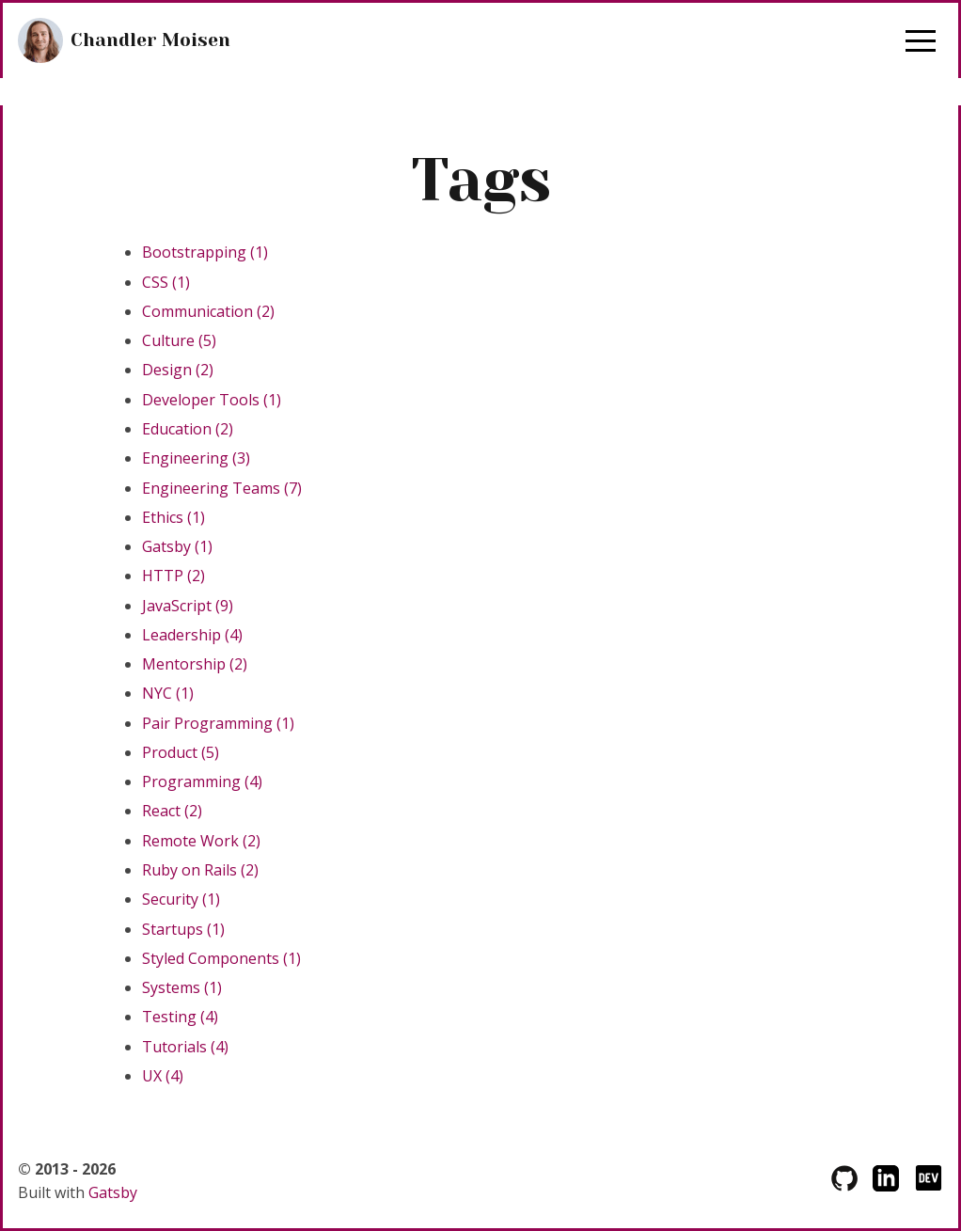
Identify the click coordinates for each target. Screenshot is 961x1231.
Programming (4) (202, 781)
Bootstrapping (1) (205, 252)
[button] (920, 40)
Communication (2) (208, 311)
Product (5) (180, 752)
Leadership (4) (192, 634)
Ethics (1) (173, 517)
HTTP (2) (173, 575)
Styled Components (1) (221, 958)
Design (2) (177, 369)
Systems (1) (182, 987)
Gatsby (112, 1192)
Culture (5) (179, 340)
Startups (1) (183, 929)
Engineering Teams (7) (222, 488)
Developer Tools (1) (211, 399)
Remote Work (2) (201, 840)
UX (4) (162, 1075)
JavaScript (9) (187, 605)
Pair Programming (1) (218, 723)
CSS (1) (166, 282)
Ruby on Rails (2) (200, 870)
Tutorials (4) (185, 1046)
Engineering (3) (196, 458)
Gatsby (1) (177, 546)
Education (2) (187, 428)
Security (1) (181, 899)
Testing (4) (180, 1016)
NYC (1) (168, 693)
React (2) (172, 810)
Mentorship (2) (194, 664)
